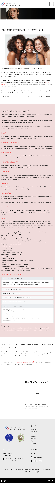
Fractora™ (5, 184)
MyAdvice (47, 469)
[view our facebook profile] (31, 453)
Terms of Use (33, 472)
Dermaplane (5, 172)
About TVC (33, 429)
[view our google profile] (34, 453)
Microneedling (6, 193)
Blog (32, 441)
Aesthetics (33, 436)
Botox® (3, 133)
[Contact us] (49, 480)
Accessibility (16, 472)
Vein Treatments (35, 434)
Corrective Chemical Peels (10, 143)
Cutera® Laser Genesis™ (9, 162)
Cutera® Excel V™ (7, 153)
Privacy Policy (24, 472)
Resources (33, 438)
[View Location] (8, 454)
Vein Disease (34, 431)
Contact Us (33, 443)
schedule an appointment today (24, 362)
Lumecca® (4, 207)
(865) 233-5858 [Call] (37, 457)
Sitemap (40, 472)
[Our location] (53, 480)
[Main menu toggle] (52, 4)
